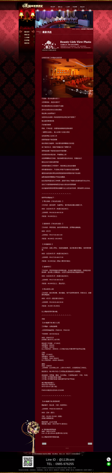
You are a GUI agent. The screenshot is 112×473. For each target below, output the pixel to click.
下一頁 (90, 443)
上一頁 (44, 443)
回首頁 (73, 29)
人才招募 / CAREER (67, 7)
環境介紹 (26, 34)
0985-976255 (64, 464)
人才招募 (26, 37)
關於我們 (26, 32)
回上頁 (67, 448)
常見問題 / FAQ (74, 7)
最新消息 (26, 43)
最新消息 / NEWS (82, 7)
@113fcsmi (67, 459)
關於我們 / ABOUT (52, 7)
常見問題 (26, 40)
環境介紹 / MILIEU (60, 7)
